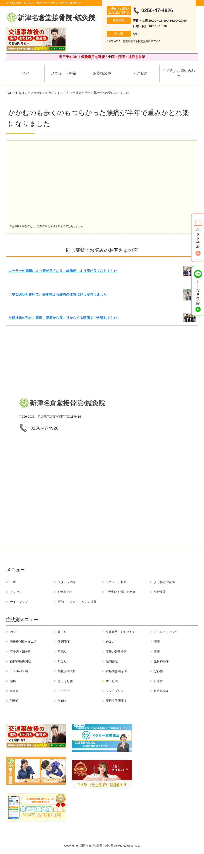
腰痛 (157, 641)
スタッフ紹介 (67, 582)
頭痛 (13, 681)
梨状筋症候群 (67, 671)
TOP (25, 73)
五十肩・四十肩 (20, 651)
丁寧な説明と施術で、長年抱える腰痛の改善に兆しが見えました (57, 294)
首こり (62, 631)
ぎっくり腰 (65, 681)
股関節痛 (64, 641)
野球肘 (158, 681)
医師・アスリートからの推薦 (77, 601)
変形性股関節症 (116, 700)
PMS (13, 631)
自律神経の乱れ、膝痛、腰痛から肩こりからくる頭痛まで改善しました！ (64, 318)
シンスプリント (116, 691)
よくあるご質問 (164, 582)
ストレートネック (166, 631)
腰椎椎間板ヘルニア (23, 641)
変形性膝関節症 (116, 671)
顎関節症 (112, 661)
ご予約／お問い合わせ (178, 73)
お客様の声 (102, 73)
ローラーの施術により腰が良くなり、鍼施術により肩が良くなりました (62, 271)
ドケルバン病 (19, 671)
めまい (110, 641)
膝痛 (157, 651)
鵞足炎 (14, 691)
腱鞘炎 (62, 700)
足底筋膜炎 (161, 691)
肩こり (62, 661)
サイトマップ (19, 601)
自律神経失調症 (20, 661)
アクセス (140, 73)
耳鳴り (62, 651)
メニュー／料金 (63, 73)
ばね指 (158, 671)
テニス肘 (64, 691)
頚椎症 (14, 700)
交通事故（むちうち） (121, 631)
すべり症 (112, 681)
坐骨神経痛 (161, 661)
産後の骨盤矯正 (116, 651)
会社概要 (160, 592)
